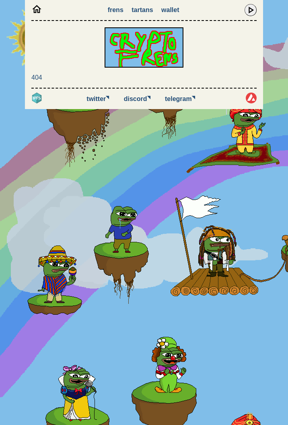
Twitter (97, 98)
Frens (115, 9)
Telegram (180, 98)
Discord (137, 98)
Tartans (142, 9)
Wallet (170, 9)
